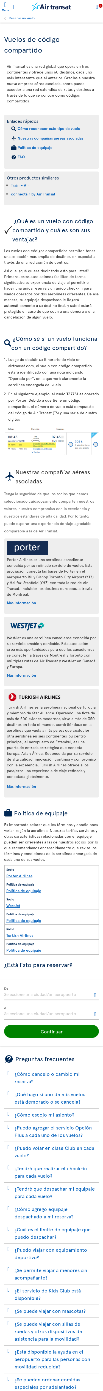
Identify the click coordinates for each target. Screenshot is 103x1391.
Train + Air (20, 185)
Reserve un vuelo (22, 18)
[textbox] (51, 993)
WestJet (13, 905)
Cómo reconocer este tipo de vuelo (49, 128)
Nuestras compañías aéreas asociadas (50, 138)
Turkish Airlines (19, 935)
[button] (51, 1031)
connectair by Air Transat (33, 194)
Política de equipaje (35, 147)
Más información (21, 602)
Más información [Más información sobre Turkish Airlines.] (21, 786)
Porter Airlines (19, 875)
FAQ (21, 156)
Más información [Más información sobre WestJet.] (21, 675)
